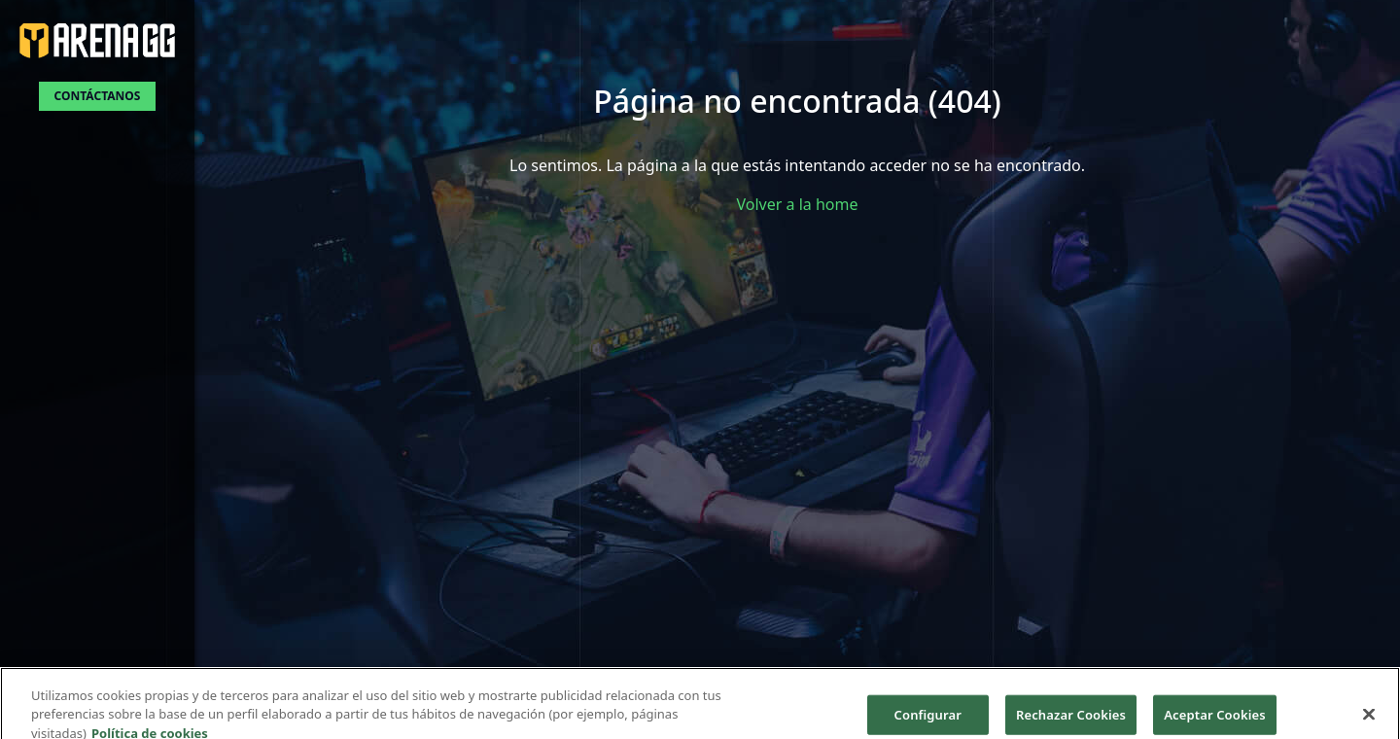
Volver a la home (797, 204)
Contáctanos (97, 96)
